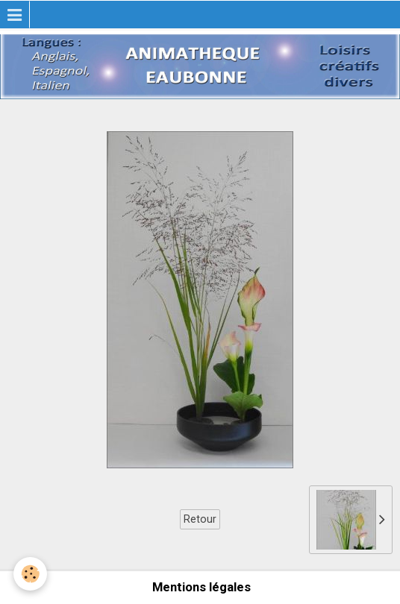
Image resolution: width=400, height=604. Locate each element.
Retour (200, 519)
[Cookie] (30, 574)
